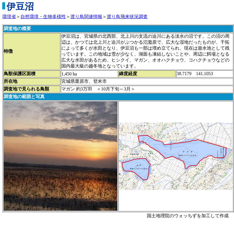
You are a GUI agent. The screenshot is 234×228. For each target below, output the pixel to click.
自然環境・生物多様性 (43, 16)
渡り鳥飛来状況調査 (127, 16)
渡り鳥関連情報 (86, 16)
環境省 (9, 16)
